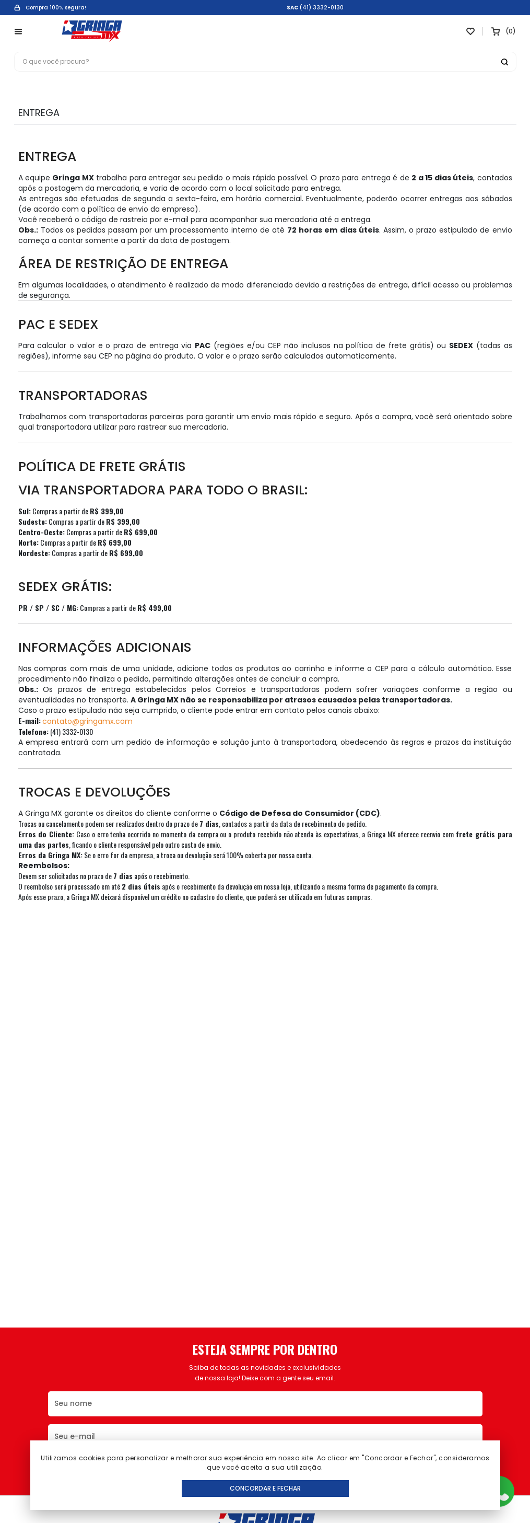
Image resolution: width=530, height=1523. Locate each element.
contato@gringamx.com (87, 721)
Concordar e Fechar (265, 1488)
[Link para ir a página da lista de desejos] (470, 31)
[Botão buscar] (504, 61)
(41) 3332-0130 (322, 7)
